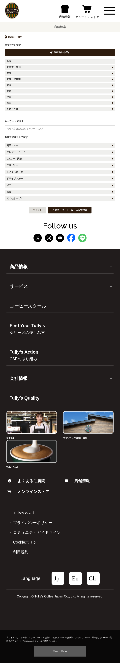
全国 (9, 61)
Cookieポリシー (27, 542)
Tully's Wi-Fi (23, 513)
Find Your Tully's (27, 329)
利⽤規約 (20, 552)
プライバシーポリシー (33, 523)
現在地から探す (60, 52)
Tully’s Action (24, 355)
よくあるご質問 (26, 481)
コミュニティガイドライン (37, 532)
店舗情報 (77, 481)
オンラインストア (28, 491)
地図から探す (13, 37)
